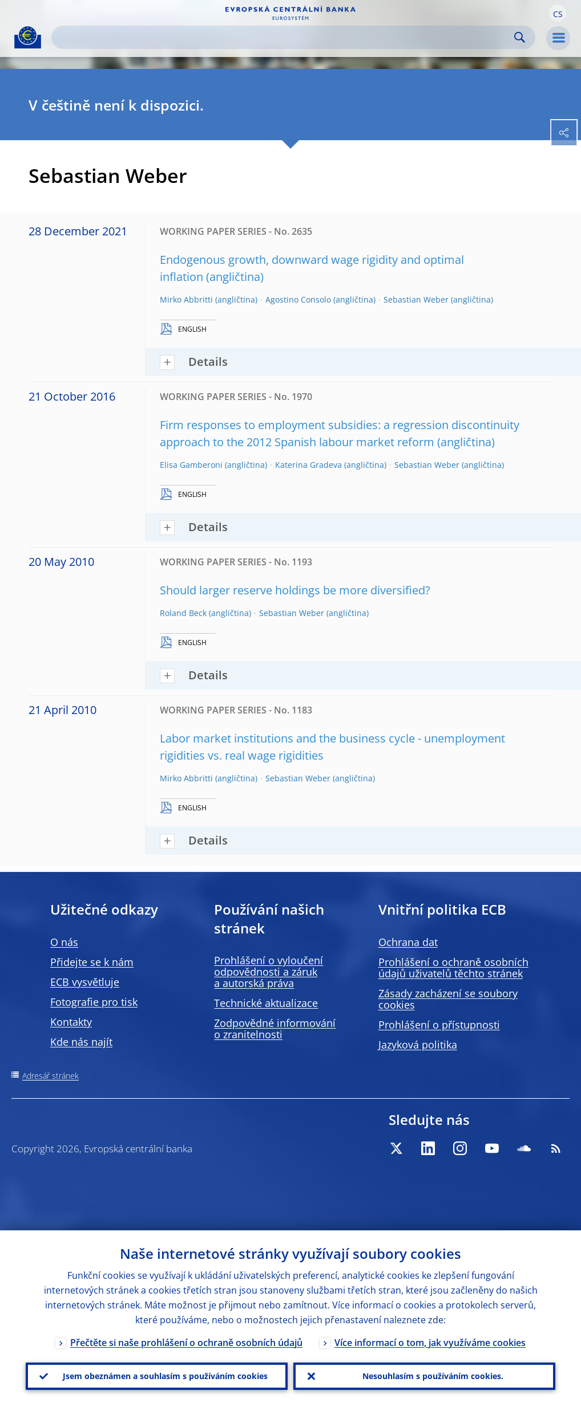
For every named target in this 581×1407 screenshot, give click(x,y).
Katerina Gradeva (308, 464)
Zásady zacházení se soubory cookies (448, 999)
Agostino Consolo (298, 299)
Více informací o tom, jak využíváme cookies (430, 1342)
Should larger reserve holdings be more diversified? (295, 590)
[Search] (284, 37)
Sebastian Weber (416, 299)
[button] (557, 13)
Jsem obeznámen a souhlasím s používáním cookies (165, 1376)
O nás (64, 942)
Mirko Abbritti (186, 299)
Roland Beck (183, 612)
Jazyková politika (417, 1044)
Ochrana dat (408, 942)
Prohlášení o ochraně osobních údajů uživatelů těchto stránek (453, 967)
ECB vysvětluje (84, 982)
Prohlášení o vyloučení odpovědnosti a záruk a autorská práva (268, 971)
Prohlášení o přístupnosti (439, 1024)
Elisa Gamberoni (191, 464)
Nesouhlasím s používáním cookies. (432, 1376)
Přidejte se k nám (92, 962)
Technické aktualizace (266, 1003)
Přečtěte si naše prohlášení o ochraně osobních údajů (186, 1342)
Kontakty (71, 1022)
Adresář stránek (50, 1075)
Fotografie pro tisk (94, 1002)
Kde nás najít (81, 1042)
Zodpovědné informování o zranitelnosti (275, 1028)
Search (519, 37)
